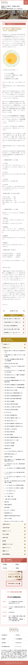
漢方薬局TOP (4, 635)
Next (24, 310)
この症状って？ (6, 344)
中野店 (17, 568)
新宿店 (17, 564)
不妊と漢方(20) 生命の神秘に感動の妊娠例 (13, 398)
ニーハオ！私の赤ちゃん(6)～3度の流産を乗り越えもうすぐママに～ (14, 473)
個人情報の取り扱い (6, 646)
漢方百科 (18, 635)
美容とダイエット (7, 547)
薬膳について (6, 551)
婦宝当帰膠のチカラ (8, 513)
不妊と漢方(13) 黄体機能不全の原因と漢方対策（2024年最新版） (13, 359)
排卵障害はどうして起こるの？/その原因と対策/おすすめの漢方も (14, 367)
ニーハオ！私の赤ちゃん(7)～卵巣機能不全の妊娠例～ (14, 468)
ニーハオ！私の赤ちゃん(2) (9, 490)
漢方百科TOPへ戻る (14, 310)
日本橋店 (5, 564)
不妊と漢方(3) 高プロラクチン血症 (11, 440)
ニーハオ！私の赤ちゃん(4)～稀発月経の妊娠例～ (14, 485)
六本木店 (5, 568)
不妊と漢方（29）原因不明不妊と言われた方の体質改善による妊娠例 (14, 481)
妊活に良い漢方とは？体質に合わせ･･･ (13, 318)
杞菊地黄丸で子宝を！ (8, 456)
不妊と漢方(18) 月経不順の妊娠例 (11, 404)
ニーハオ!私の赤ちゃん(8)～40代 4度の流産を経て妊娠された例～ (14, 464)
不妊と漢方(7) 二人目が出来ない (10, 429)
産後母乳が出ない (8, 448)
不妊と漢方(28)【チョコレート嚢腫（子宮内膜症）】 (14, 374)
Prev (4, 310)
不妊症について (3, 7)
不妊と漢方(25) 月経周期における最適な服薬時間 (14, 384)
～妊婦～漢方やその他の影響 (10, 499)
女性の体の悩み (6, 527)
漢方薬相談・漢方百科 (16, 6)
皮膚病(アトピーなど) (8, 544)
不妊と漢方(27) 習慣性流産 (9, 377)
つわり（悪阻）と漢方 (8, 496)
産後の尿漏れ (7, 507)
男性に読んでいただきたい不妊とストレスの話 (13, 521)
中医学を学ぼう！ (7, 524)
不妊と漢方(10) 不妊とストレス (10, 420)
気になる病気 (6, 534)
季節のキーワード (7, 531)
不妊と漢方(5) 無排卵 (8, 434)
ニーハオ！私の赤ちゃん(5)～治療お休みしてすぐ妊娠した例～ (14, 477)
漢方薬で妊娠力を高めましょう (10, 454)
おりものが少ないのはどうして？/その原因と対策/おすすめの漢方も (14, 371)
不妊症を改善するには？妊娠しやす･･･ (13, 322)
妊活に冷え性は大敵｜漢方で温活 (12, 329)
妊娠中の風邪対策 (8, 504)
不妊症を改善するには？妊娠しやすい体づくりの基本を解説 (14, 355)
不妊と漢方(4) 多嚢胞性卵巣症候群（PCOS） (13, 437)
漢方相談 (4, 642)
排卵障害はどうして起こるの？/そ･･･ (13, 332)
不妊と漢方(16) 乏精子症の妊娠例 (11, 409)
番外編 (4, 541)
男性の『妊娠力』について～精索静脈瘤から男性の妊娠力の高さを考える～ (14, 460)
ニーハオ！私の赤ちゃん (9, 493)
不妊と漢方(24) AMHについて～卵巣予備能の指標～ (14, 387)
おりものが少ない (8, 412)
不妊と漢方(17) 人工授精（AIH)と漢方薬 (12, 406)
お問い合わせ (19, 642)
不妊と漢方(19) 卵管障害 (9, 401)
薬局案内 (4, 638)
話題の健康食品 (6, 554)
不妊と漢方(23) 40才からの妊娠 (10, 390)
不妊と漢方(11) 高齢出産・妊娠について (12, 417)
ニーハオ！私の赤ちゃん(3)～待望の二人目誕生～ (14, 488)
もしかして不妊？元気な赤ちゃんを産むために (13, 451)
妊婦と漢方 (6, 501)
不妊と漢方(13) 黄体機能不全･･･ (11, 325)
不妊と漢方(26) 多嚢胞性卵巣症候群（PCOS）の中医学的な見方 (14, 381)
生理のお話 (5, 537)
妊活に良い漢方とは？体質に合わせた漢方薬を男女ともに (14, 351)
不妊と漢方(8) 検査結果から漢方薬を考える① (13, 426)
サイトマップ (19, 646)
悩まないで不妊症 (8, 518)
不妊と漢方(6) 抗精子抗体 (9, 431)
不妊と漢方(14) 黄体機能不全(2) (10, 415)
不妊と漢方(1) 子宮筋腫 (9, 445)
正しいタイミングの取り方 (9, 510)
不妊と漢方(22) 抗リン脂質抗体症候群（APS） (13, 393)
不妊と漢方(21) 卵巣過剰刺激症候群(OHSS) (13, 395)
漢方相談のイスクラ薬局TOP (6, 6)
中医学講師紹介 (19, 638)
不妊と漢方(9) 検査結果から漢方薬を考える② (13, 423)
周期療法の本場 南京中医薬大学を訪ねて (12, 515)
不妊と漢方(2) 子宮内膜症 (9, 442)
